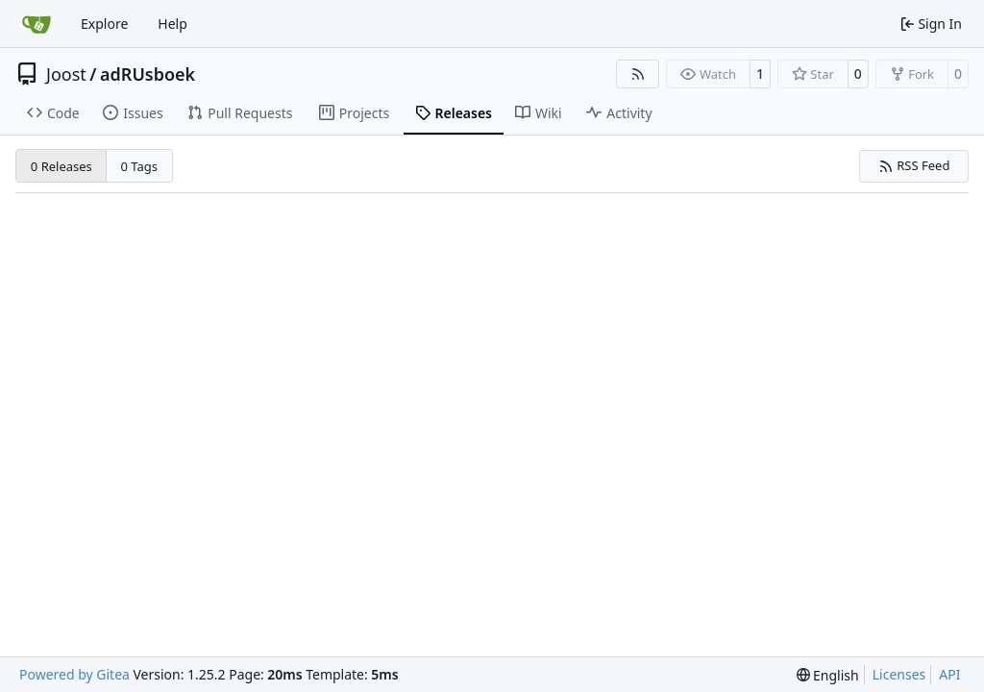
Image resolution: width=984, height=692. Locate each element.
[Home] (36, 24)
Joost (66, 74)
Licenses (899, 674)
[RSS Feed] (638, 74)
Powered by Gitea (74, 674)
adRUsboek (147, 74)
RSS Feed (914, 165)
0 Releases (61, 166)
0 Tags (140, 166)
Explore (104, 23)
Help (172, 23)
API (949, 674)
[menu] (828, 675)
